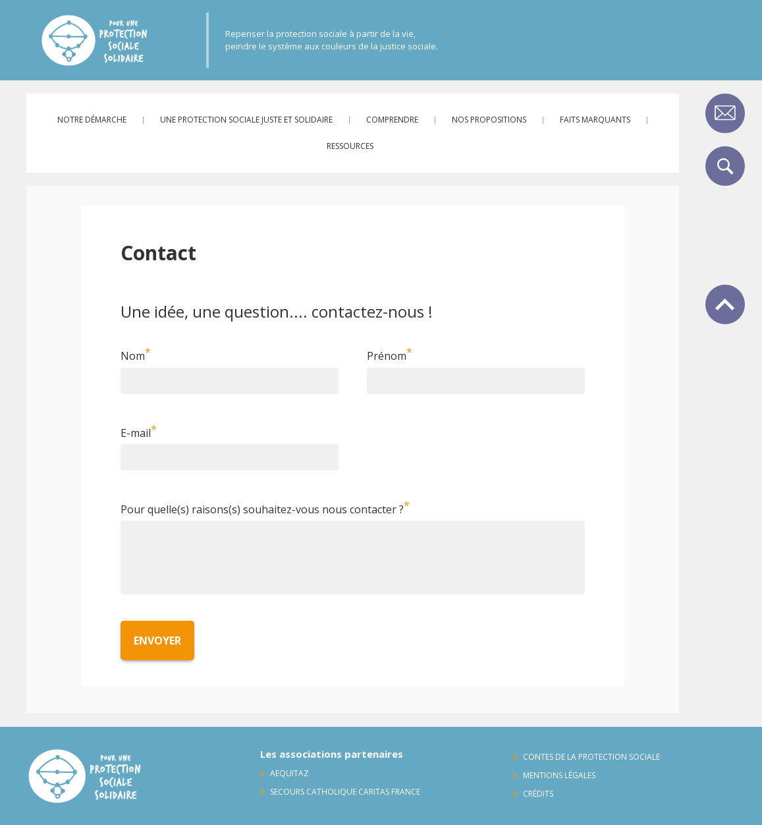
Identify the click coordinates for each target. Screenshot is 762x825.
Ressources (350, 146)
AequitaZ (289, 773)
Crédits (538, 793)
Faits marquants (595, 119)
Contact (725, 113)
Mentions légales (559, 775)
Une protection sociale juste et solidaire (246, 119)
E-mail (136, 433)
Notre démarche (91, 119)
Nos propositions (489, 119)
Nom (133, 356)
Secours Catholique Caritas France (345, 791)
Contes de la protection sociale (591, 756)
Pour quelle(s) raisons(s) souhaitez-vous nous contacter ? (262, 509)
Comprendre (392, 119)
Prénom (386, 356)
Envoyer (157, 640)
